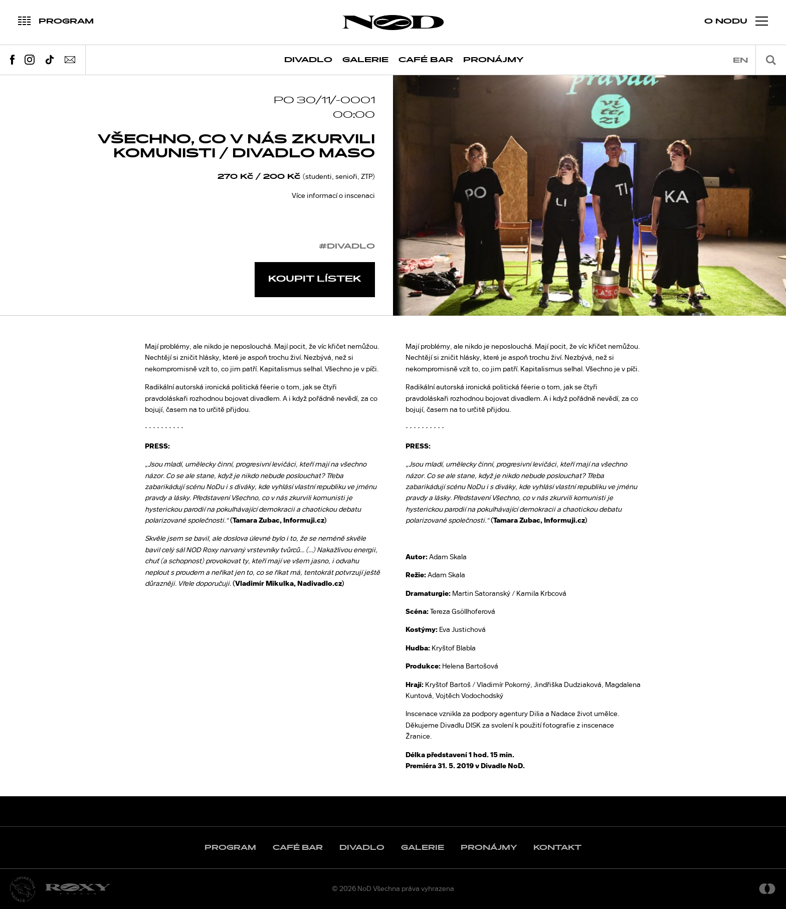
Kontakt (557, 847)
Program (230, 847)
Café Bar (426, 60)
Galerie (365, 60)
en (740, 60)
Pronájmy (493, 60)
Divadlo (308, 60)
